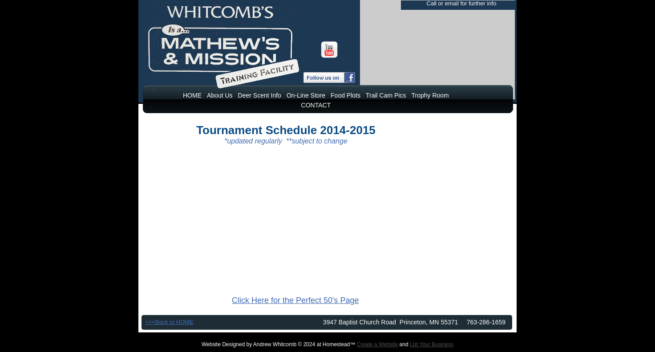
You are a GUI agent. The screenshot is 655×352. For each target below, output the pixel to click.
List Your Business (431, 344)
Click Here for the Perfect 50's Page (295, 300)
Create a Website (377, 344)
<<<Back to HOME (169, 322)
